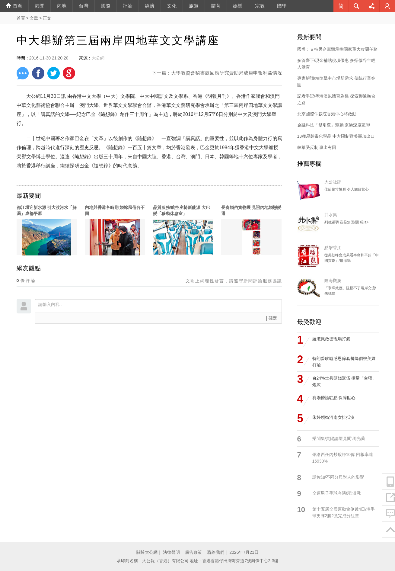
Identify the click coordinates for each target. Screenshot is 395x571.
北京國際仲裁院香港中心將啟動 (326, 113)
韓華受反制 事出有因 (316, 147)
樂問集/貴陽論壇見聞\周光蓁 (338, 438)
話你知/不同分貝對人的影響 (338, 477)
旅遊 (194, 5)
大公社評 (332, 181)
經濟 (149, 5)
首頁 (14, 5)
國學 (282, 5)
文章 (34, 18)
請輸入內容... (160, 306)
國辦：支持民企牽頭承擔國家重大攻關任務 (337, 49)
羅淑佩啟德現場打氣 (331, 338)
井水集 (330, 214)
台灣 (83, 5)
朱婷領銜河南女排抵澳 (333, 417)
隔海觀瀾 (332, 280)
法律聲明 (171, 552)
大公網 (98, 58)
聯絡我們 (215, 552)
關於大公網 (147, 552)
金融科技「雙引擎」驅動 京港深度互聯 (333, 125)
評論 (127, 5)
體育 (216, 5)
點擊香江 (332, 247)
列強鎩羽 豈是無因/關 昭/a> (346, 222)
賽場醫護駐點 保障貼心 (334, 397)
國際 (105, 5)
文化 (172, 5)
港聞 (39, 5)
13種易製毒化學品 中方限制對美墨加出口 (336, 136)
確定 (273, 318)
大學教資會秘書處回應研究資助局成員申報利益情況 (226, 72)
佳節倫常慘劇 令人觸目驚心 (346, 189)
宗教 (260, 5)
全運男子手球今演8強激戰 (336, 493)
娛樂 (238, 5)
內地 (61, 5)
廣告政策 (193, 552)
